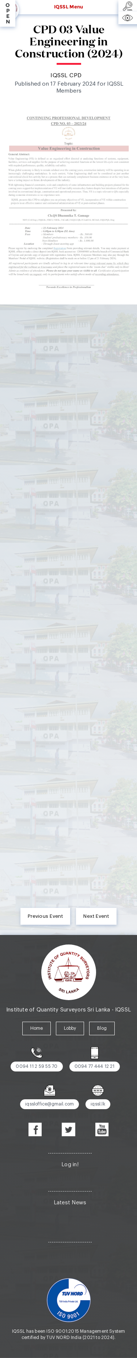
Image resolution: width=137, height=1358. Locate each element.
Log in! (70, 1164)
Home (36, 1028)
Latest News (70, 1202)
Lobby (70, 1028)
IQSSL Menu (68, 7)
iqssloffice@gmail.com (49, 1104)
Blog (102, 1028)
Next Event (96, 916)
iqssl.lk (98, 1104)
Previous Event (45, 916)
